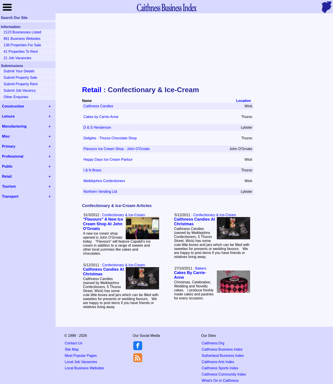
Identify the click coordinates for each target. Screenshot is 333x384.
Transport (10, 196)
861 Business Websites (22, 39)
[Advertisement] (166, 50)
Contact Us (73, 343)
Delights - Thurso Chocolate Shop (110, 138)
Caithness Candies (98, 106)
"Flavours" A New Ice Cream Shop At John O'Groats (103, 224)
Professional (12, 156)
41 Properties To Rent (21, 51)
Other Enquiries (16, 97)
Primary (8, 146)
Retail (92, 90)
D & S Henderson (97, 127)
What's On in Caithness (220, 380)
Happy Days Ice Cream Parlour (108, 159)
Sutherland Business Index (223, 356)
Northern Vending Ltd (100, 191)
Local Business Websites (84, 368)
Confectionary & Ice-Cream (123, 215)
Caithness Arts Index (218, 362)
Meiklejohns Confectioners (104, 181)
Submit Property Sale (20, 77)
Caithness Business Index (222, 349)
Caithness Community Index (224, 374)
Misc (6, 136)
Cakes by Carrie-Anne (101, 117)
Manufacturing (14, 126)
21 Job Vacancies (17, 58)
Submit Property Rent (21, 84)
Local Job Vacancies (81, 362)
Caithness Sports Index (220, 368)
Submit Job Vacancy (20, 90)
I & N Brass (93, 170)
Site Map (72, 349)
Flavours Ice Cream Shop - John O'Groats (117, 149)
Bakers (200, 268)
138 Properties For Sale (22, 45)
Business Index (166, 7)
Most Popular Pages (81, 356)
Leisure (8, 116)
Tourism (9, 186)
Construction (13, 106)
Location (243, 101)
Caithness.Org (213, 343)
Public (7, 166)
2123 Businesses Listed (22, 32)
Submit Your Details (19, 71)
